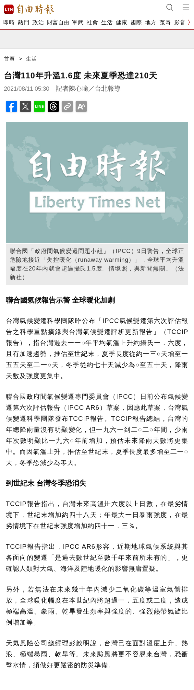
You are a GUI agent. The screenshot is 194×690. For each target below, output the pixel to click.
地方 (150, 22)
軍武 (77, 22)
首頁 (9, 59)
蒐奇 (165, 22)
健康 (121, 22)
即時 (9, 22)
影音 (180, 22)
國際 (136, 22)
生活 (107, 22)
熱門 (23, 22)
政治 (38, 22)
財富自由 (58, 22)
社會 (92, 22)
